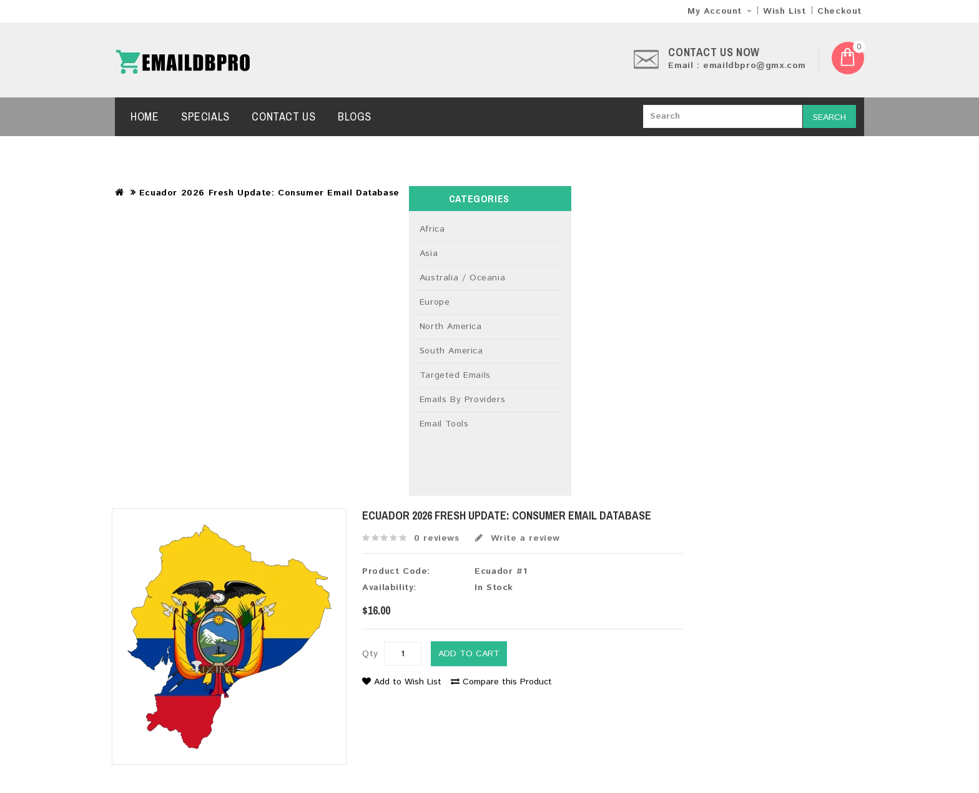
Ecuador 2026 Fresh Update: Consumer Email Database (269, 193)
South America (451, 351)
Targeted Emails (455, 375)
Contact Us (283, 116)
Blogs (354, 116)
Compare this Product (501, 682)
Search (829, 117)
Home (144, 116)
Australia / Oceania (462, 278)
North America (451, 326)
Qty (370, 654)
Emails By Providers (462, 399)
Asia (429, 253)
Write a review (517, 538)
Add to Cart (468, 654)
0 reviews (436, 538)
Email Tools (444, 424)
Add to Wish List (401, 682)
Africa (432, 229)
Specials (205, 116)
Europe (435, 302)
